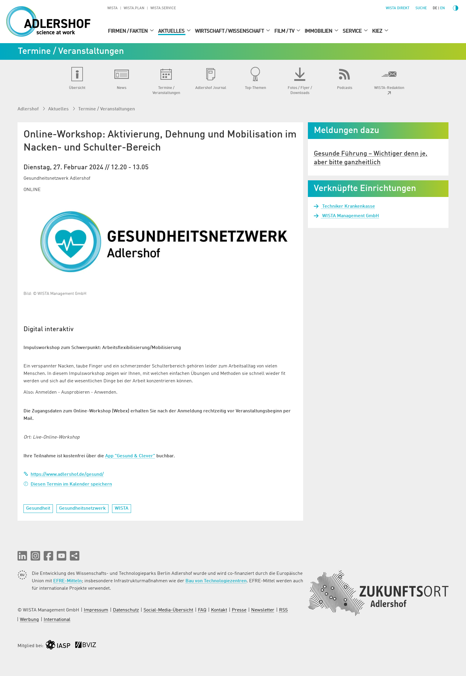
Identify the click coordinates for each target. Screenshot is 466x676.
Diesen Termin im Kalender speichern (67, 484)
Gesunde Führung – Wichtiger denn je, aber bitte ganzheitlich (370, 158)
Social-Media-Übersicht (168, 610)
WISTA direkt (398, 8)
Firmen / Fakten (128, 31)
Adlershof (29, 109)
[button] (22, 555)
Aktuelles (171, 31)
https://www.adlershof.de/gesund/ (63, 474)
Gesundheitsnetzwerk (82, 508)
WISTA (112, 8)
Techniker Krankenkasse (348, 206)
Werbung (29, 619)
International (57, 619)
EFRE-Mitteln (67, 581)
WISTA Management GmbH (350, 216)
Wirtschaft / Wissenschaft (230, 31)
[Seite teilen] (74, 555)
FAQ (202, 610)
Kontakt (219, 610)
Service (353, 31)
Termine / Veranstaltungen (106, 109)
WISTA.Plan (134, 8)
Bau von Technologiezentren (216, 581)
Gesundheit (38, 508)
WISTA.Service (163, 8)
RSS (283, 610)
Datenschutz (126, 610)
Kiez (377, 31)
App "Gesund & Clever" (130, 456)
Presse (239, 610)
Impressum (96, 610)
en (442, 8)
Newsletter (262, 610)
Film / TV (284, 31)
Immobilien (319, 31)
